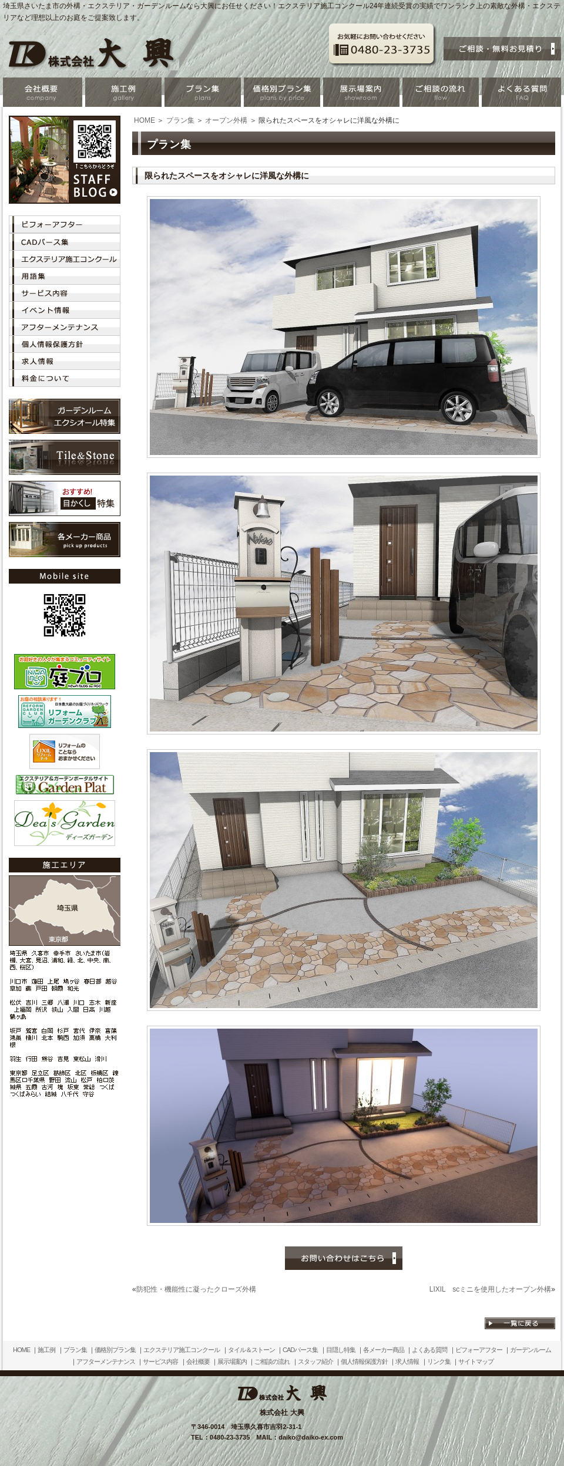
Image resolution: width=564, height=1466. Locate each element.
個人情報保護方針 (364, 1361)
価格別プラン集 (115, 1349)
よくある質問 (429, 1349)
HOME (144, 120)
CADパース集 (300, 1349)
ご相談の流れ (272, 1361)
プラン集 (180, 120)
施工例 (46, 1349)
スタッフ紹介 (315, 1361)
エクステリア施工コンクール (181, 1349)
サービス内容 (160, 1361)
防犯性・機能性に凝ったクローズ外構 (196, 1289)
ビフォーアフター (478, 1349)
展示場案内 (232, 1361)
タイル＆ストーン (251, 1349)
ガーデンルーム (530, 1349)
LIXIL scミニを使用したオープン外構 (490, 1289)
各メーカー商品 (383, 1349)
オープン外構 (226, 120)
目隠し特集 (340, 1349)
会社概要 (198, 1361)
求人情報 (407, 1361)
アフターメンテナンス (105, 1361)
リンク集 (439, 1361)
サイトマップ (476, 1361)
